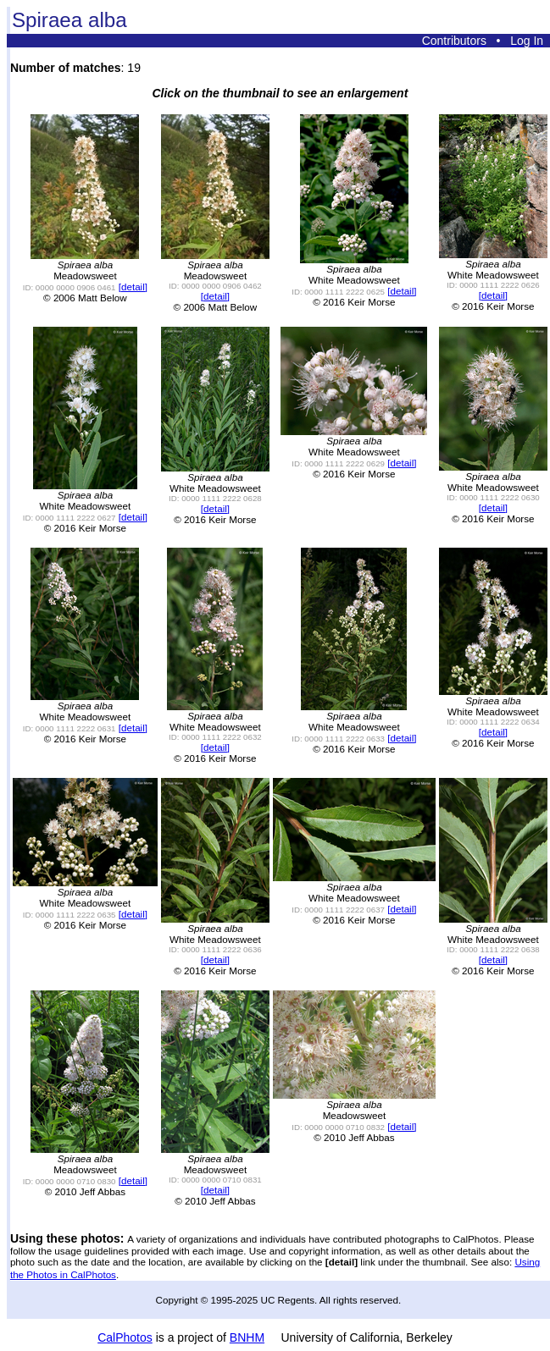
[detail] (133, 286)
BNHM (247, 1337)
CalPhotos (125, 1337)
